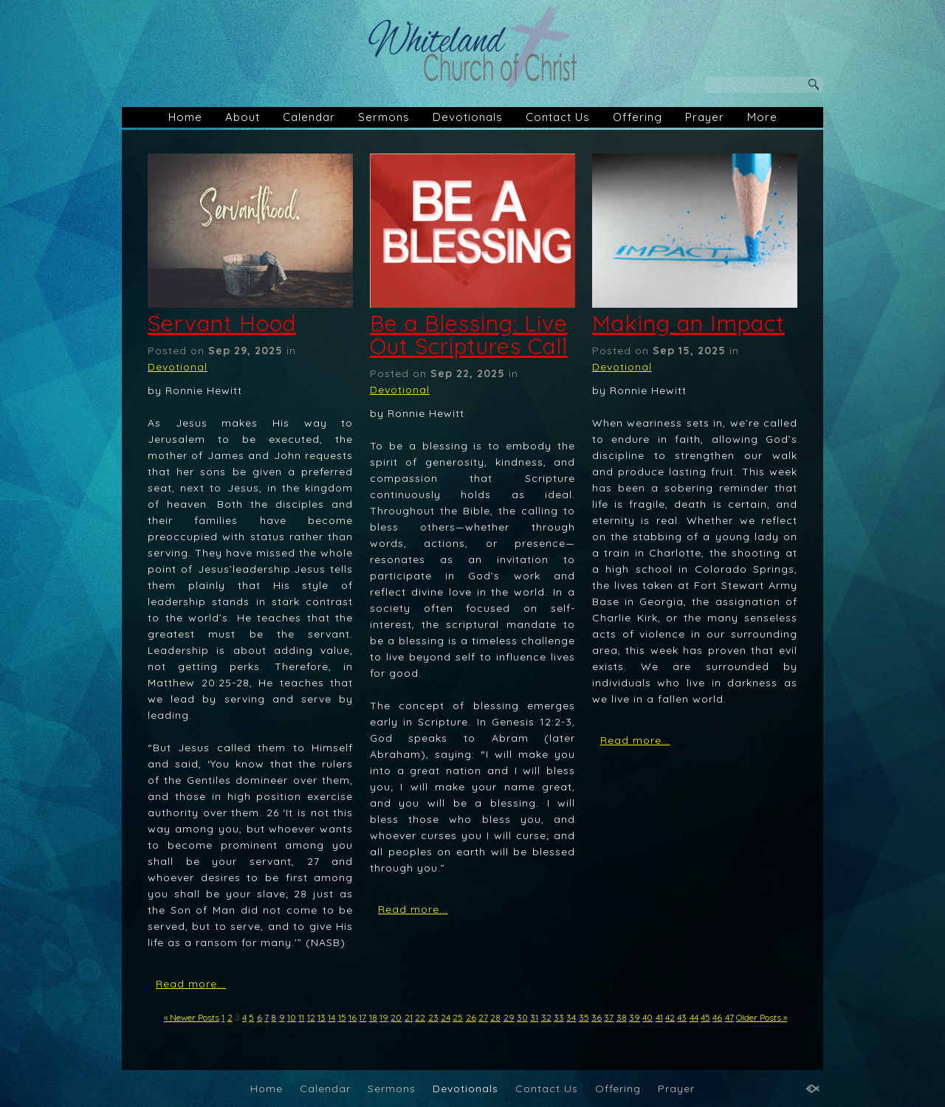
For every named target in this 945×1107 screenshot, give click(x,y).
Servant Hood (222, 323)
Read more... (191, 983)
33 (559, 1017)
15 (342, 1017)
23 (433, 1017)
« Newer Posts (191, 1017)
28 (495, 1017)
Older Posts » (761, 1017)
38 (621, 1017)
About (242, 117)
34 (571, 1017)
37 (609, 1017)
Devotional (177, 366)
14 (331, 1017)
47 (729, 1017)
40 (647, 1017)
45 (705, 1017)
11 (301, 1017)
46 (717, 1017)
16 (352, 1017)
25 (458, 1017)
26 (471, 1017)
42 (670, 1017)
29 (509, 1017)
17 (362, 1017)
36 (596, 1017)
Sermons (384, 117)
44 (694, 1017)
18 (373, 1017)
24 (445, 1017)
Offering (637, 117)
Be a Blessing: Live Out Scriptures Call (469, 334)
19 (383, 1017)
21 (409, 1017)
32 (546, 1017)
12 (311, 1017)
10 (291, 1017)
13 (321, 1017)
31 (534, 1017)
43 (682, 1017)
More (762, 117)
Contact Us (558, 117)
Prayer (704, 117)
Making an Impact (688, 323)
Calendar (309, 117)
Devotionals (468, 117)
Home (185, 117)
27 (483, 1017)
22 (420, 1017)
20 (396, 1017)
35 (584, 1017)
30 (522, 1017)
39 (634, 1017)
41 (659, 1017)
